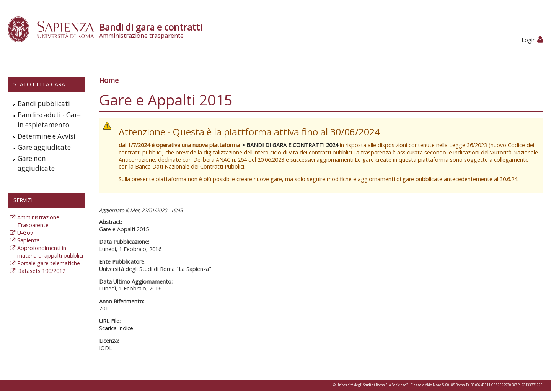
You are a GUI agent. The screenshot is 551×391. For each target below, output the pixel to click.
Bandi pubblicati (44, 103)
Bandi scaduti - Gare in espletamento (49, 119)
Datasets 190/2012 (41, 270)
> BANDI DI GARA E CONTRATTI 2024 (289, 145)
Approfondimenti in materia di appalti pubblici (50, 251)
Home (109, 80)
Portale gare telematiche (48, 263)
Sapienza (28, 240)
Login (532, 40)
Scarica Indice (116, 328)
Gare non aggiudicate (36, 163)
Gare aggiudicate (44, 147)
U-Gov (25, 232)
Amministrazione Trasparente (38, 221)
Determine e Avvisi (46, 136)
